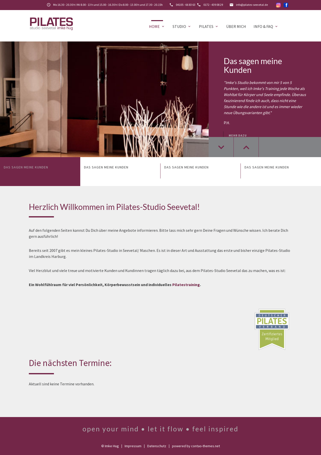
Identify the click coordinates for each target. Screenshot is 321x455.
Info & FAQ (266, 26)
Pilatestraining (186, 284)
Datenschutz (156, 446)
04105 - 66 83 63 (185, 5)
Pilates (209, 26)
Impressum (133, 446)
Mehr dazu (238, 135)
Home (157, 26)
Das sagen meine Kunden (253, 65)
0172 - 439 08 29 (213, 5)
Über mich (236, 26)
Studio (182, 26)
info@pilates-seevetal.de (252, 5)
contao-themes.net (205, 446)
